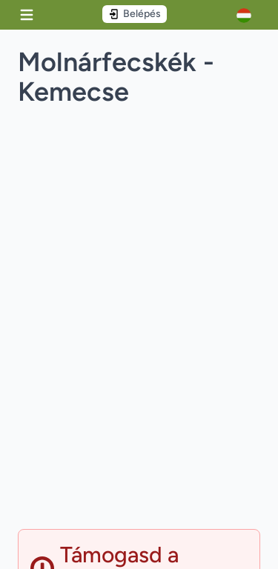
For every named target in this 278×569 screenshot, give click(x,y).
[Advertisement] (139, 394)
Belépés (134, 13)
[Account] (248, 15)
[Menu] (27, 15)
